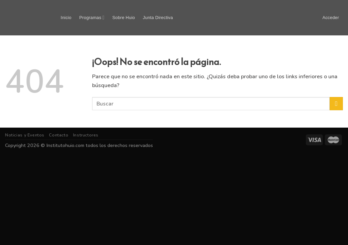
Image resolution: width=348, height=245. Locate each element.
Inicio (66, 17)
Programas (91, 17)
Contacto (58, 135)
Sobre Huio (123, 17)
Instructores (86, 135)
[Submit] (336, 103)
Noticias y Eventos (25, 135)
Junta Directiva (158, 17)
